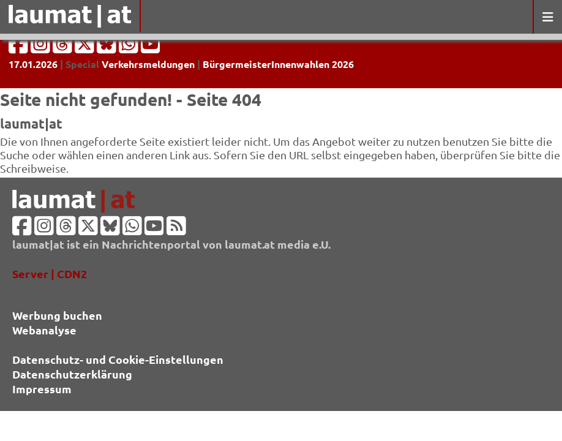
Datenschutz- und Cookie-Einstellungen (117, 359)
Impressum (42, 389)
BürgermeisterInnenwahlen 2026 (278, 64)
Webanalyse (44, 330)
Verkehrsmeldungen (148, 64)
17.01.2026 (33, 64)
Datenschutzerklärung (72, 374)
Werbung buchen (57, 315)
